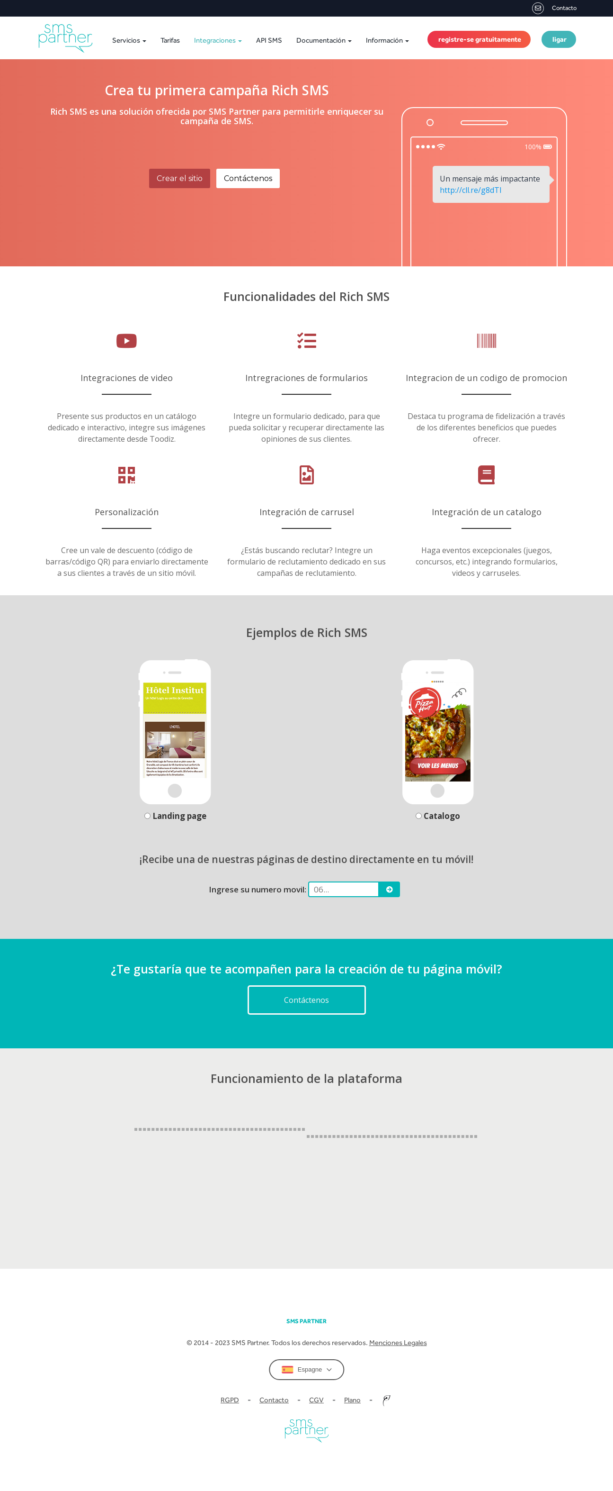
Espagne (306, 1369)
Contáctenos (248, 178)
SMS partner (306, 1321)
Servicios (129, 40)
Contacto (554, 7)
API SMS (269, 40)
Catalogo (438, 816)
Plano (352, 1400)
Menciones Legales (398, 1342)
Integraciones (218, 40)
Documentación (324, 40)
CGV (316, 1400)
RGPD (230, 1400)
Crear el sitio (180, 178)
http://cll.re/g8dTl (470, 190)
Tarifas (170, 40)
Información (387, 40)
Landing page (175, 816)
